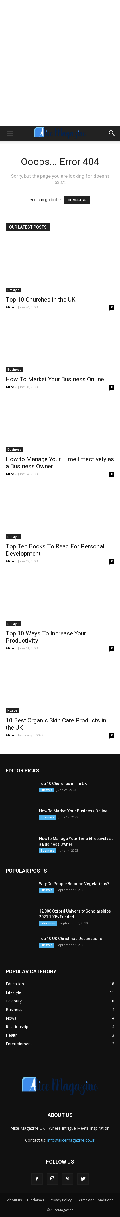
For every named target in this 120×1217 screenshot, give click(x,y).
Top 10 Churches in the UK (40, 299)
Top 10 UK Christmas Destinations (70, 938)
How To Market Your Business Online (55, 379)
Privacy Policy (61, 1200)
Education (48, 923)
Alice (10, 307)
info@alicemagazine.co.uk (71, 1140)
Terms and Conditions (95, 1200)
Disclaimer (35, 1200)
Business (14, 370)
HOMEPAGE (77, 200)
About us (14, 1200)
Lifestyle (13, 290)
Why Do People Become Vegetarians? (74, 883)
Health (12, 711)
